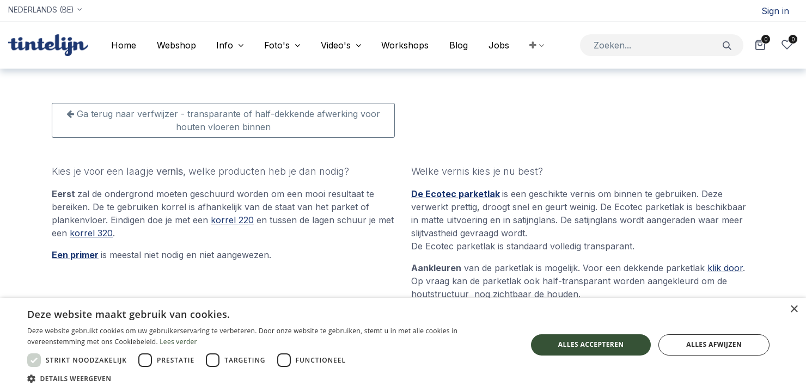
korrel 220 (232, 220)
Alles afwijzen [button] (714, 344)
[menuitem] (123, 45)
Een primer (75, 254)
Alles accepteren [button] (591, 344)
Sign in (775, 10)
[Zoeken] (727, 45)
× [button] (794, 309)
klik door (725, 267)
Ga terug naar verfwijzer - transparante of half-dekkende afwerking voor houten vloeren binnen (223, 120)
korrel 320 (91, 233)
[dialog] (403, 345)
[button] (536, 45)
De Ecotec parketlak (455, 193)
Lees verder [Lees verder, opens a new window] (178, 341)
